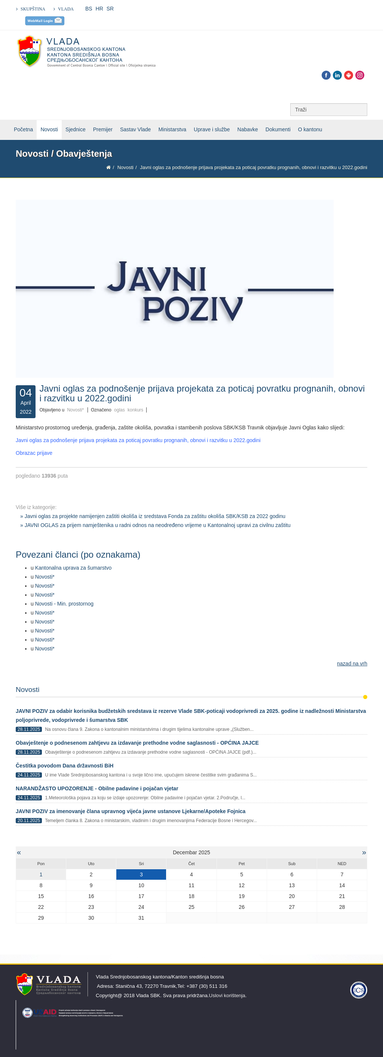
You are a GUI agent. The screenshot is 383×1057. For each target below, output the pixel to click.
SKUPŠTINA (33, 9)
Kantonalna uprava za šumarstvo (73, 568)
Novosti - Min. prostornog (64, 604)
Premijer (103, 129)
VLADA (66, 9)
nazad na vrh (352, 664)
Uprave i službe (212, 129)
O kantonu (310, 129)
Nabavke (248, 129)
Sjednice (75, 129)
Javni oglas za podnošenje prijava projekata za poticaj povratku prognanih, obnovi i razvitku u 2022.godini (138, 440)
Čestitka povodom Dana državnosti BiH (64, 766)
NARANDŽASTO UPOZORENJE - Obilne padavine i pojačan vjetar (97, 788)
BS (88, 9)
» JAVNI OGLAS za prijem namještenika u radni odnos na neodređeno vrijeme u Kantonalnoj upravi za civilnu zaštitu (155, 525)
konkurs (135, 410)
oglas (119, 410)
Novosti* (75, 410)
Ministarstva (172, 129)
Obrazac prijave (34, 453)
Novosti (49, 129)
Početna (23, 129)
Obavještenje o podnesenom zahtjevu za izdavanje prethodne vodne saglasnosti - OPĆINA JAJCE (137, 743)
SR (110, 9)
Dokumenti (278, 129)
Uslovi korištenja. (228, 995)
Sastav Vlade (135, 129)
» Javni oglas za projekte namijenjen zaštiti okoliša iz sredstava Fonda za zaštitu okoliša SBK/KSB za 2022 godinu (152, 516)
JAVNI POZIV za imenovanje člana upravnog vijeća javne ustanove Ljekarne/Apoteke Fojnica (130, 811)
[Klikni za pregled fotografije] (191, 289)
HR (99, 9)
